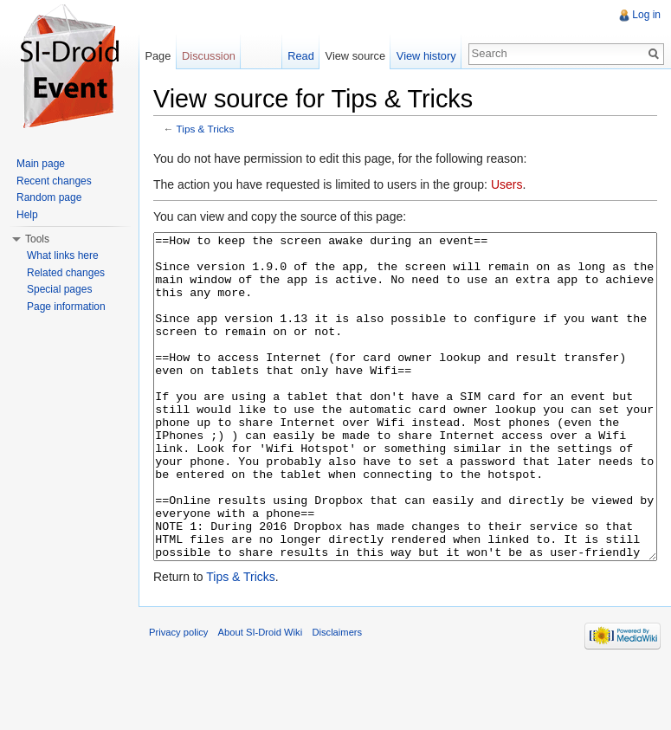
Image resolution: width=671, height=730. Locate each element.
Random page (48, 197)
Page (158, 55)
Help (27, 215)
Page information (66, 306)
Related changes (66, 273)
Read (300, 55)
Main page (40, 164)
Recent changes (54, 181)
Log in (646, 15)
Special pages (59, 289)
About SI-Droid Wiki (260, 697)
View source (355, 55)
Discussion (208, 55)
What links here (63, 255)
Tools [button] (37, 239)
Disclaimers (337, 697)
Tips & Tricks (206, 128)
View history (426, 55)
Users (507, 184)
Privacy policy (178, 697)
